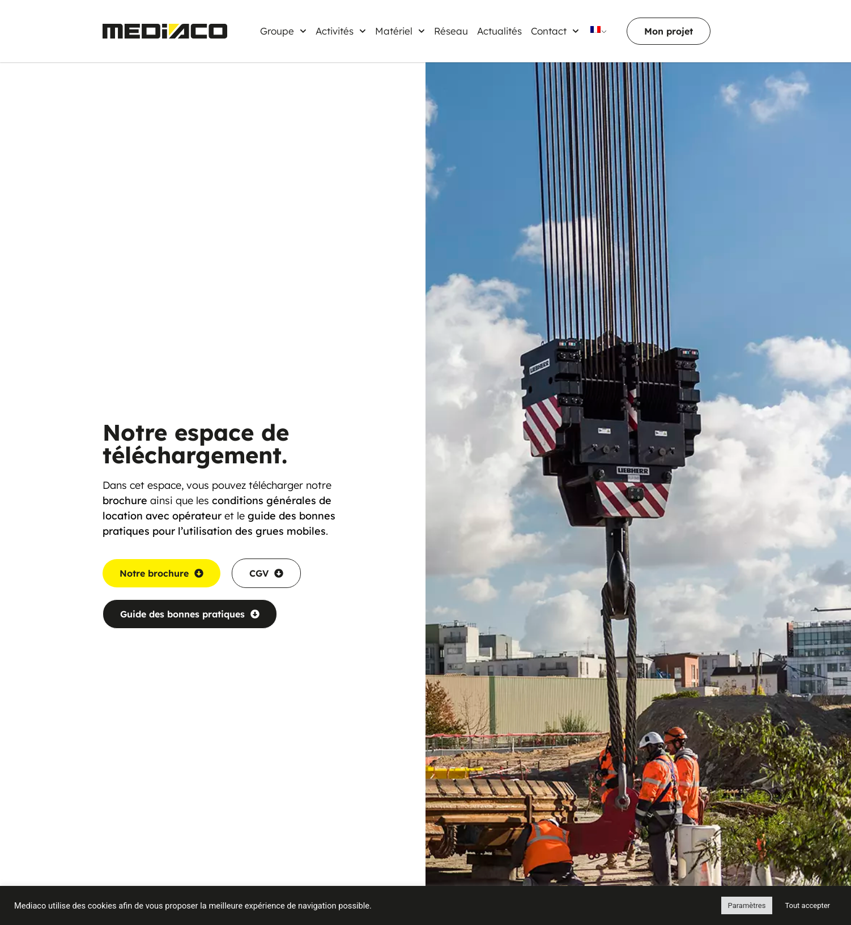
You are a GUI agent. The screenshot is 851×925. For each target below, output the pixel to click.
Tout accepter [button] (807, 905)
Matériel (400, 31)
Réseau (451, 31)
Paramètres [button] (747, 905)
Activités (341, 31)
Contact (555, 31)
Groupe (283, 31)
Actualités (499, 31)
